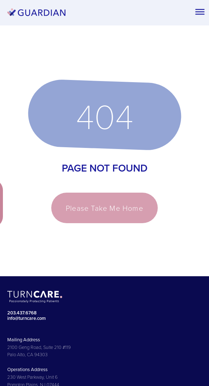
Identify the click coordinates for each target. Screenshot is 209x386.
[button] (200, 12)
